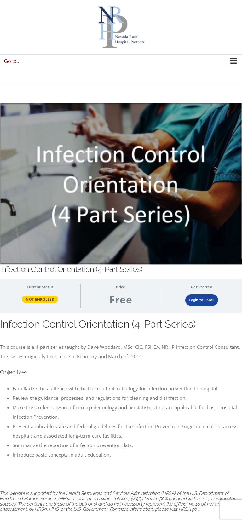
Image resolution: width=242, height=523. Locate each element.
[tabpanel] (121, 388)
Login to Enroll (201, 299)
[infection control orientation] (121, 184)
